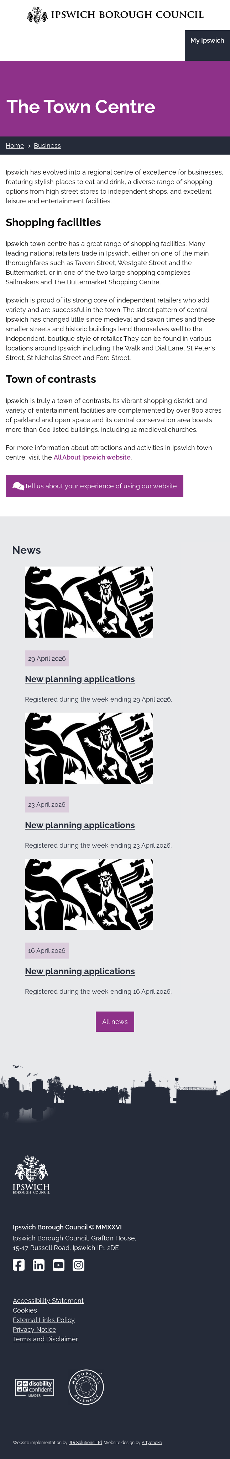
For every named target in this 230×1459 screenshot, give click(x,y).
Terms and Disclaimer (45, 1339)
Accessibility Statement (48, 1300)
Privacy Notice (34, 1329)
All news (115, 1021)
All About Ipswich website (92, 457)
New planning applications (80, 679)
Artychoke (152, 1442)
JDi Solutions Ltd (85, 1442)
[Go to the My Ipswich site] (207, 45)
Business (47, 145)
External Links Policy (44, 1320)
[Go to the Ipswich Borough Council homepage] (115, 15)
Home (15, 145)
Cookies (25, 1310)
